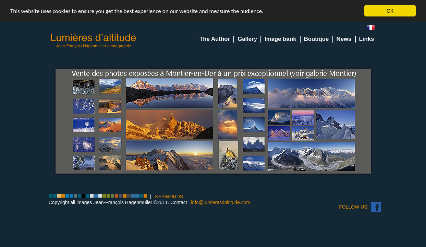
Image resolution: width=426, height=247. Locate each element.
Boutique (316, 39)
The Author (214, 39)
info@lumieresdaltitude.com (220, 202)
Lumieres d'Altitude (93, 41)
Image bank (280, 39)
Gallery (247, 39)
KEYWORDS (169, 196)
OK (390, 10)
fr (373, 29)
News (344, 39)
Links (366, 39)
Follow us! (353, 207)
